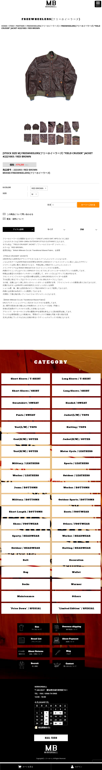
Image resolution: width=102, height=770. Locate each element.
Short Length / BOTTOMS (25, 512)
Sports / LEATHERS (76, 464)
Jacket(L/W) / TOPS (76, 415)
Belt (25, 560)
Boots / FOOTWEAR (76, 512)
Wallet (76, 572)
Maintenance (25, 597)
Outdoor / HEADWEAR (25, 548)
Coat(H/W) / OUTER (25, 439)
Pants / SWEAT (25, 415)
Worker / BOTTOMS (76, 488)
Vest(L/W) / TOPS (26, 427)
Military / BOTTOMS (25, 500)
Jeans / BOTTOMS (26, 488)
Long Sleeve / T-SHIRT (76, 379)
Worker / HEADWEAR (76, 536)
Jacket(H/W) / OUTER (76, 439)
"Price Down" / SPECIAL (25, 609)
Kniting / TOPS (76, 427)
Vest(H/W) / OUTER (25, 452)
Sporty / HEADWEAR (25, 536)
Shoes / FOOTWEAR (25, 524)
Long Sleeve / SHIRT (76, 391)
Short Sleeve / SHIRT (25, 391)
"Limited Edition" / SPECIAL (76, 609)
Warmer (76, 585)
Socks (25, 585)
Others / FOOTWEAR (76, 524)
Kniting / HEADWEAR (76, 548)
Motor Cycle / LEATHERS (76, 452)
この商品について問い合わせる (20, 215)
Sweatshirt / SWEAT (25, 403)
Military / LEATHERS (25, 464)
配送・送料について (15, 220)
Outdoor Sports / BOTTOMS (76, 500)
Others (76, 597)
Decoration (76, 560)
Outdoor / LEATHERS (76, 476)
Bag (25, 572)
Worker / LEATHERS (26, 476)
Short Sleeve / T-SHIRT (26, 379)
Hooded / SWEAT (76, 403)
